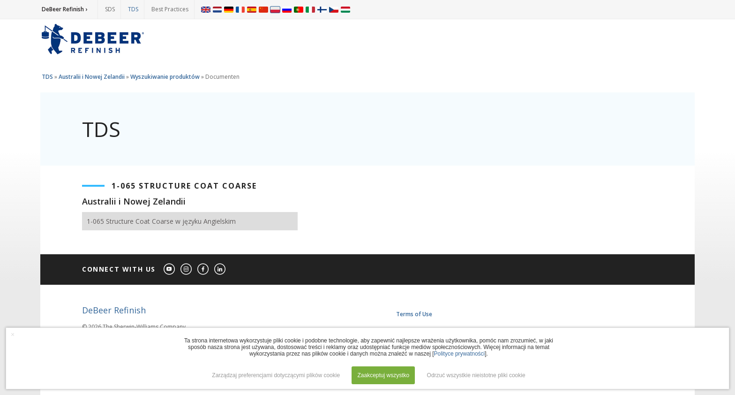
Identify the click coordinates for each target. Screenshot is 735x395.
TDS (133, 9)
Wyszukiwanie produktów (165, 77)
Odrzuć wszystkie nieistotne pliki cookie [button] (476, 375)
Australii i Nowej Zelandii (92, 77)
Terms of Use (414, 314)
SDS (110, 9)
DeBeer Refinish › (64, 9)
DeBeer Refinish (114, 310)
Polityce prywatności (459, 353)
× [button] (13, 334)
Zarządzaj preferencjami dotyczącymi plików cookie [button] (276, 375)
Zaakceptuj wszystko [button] (383, 375)
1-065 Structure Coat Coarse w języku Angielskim (161, 221)
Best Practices (169, 9)
